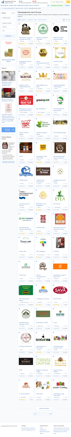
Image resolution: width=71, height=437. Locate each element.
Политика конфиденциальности (28, 429)
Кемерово (56, 326)
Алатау (55, 322)
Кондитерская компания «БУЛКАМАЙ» (25, 62)
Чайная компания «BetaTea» (57, 370)
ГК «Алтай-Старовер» (24, 393)
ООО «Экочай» (56, 204)
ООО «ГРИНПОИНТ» (41, 109)
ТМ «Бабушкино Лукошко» (42, 298)
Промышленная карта (22, 5)
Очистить (13, 12)
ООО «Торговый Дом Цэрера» (24, 299)
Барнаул (21, 41)
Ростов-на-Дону (40, 254)
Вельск (55, 231)
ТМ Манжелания (23, 180)
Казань (21, 64)
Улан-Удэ (21, 326)
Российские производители (8, 8)
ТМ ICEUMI (56, 251)
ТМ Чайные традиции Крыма (41, 133)
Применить (8, 36)
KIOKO (20, 370)
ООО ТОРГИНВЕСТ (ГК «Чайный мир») (58, 109)
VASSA (20, 156)
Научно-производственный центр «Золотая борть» (42, 62)
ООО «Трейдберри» (40, 251)
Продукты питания (19, 8)
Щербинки (56, 254)
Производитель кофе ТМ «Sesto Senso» (59, 275)
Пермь (38, 278)
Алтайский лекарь (58, 61)
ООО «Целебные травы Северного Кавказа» (59, 157)
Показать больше (44, 408)
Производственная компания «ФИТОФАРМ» (25, 228)
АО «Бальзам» (22, 275)
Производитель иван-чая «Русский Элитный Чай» (25, 109)
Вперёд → (51, 413)
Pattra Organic (39, 393)
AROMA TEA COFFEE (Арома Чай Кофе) (58, 38)
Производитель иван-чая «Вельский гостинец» (59, 228)
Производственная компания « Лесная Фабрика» (24, 323)
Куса (20, 349)
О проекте (36, 5)
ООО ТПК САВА (57, 298)
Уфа (37, 64)
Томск (21, 88)
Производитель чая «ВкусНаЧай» (41, 347)
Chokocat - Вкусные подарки (24, 133)
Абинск (38, 207)
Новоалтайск (22, 397)
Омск (55, 112)
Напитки (26, 8)
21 (49, 64)
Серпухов (21, 373)
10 (66, 41)
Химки (55, 88)
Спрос (15, 5)
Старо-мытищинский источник (24, 204)
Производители (5, 5)
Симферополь (40, 136)
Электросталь (57, 373)
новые (35, 19)
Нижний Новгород (23, 302)
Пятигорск (22, 254)
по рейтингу (23, 19)
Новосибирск (56, 207)
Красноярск (39, 373)
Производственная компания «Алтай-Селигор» (58, 347)
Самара (38, 349)
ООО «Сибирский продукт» (59, 132)
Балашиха (56, 397)
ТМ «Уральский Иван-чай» (25, 346)
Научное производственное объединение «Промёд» (42, 276)
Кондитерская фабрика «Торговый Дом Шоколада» (59, 86)
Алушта (21, 183)
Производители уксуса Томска (60, 431)
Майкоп (55, 159)
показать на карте (42, 19)
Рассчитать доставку (9, 129)
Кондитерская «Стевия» (42, 322)
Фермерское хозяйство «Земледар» (42, 38)
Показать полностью (8, 162)
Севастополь (39, 326)
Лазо (38, 41)
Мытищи (21, 207)
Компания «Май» (40, 227)
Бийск (21, 278)
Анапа (21, 231)
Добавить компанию (57, 5)
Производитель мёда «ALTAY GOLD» (41, 157)
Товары (11, 5)
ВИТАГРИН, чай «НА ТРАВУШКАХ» (41, 204)
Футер (55, 433)
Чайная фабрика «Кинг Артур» (42, 86)
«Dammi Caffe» (22, 251)
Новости (31, 5)
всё (19, 19)
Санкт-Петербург (23, 112)
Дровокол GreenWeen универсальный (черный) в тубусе (62, 429)
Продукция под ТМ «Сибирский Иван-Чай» (25, 86)
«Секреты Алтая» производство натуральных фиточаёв (42, 181)
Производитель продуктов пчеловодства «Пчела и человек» (25, 38)
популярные (30, 19)
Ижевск (55, 41)
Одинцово (39, 302)
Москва (21, 159)
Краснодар (39, 88)
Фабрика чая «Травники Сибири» (42, 370)
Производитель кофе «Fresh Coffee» (58, 394)
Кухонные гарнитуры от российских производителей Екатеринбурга (62, 428)
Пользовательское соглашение (28, 428)
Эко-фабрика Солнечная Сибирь (59, 180)
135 (31, 41)
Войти (67, 5)
